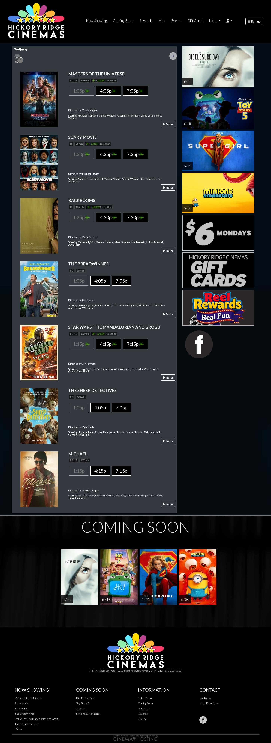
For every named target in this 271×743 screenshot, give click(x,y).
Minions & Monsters (88, 713)
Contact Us (205, 698)
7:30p (135, 217)
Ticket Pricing (145, 698)
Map (161, 21)
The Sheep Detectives (27, 724)
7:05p (135, 91)
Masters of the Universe (28, 698)
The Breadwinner (24, 713)
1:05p (81, 91)
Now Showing (96, 21)
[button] (229, 21)
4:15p (108, 344)
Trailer (168, 124)
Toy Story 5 (82, 703)
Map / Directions (208, 703)
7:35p (135, 154)
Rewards (145, 21)
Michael (19, 729)
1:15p (81, 344)
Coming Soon (123, 21)
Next (173, 56)
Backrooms (21, 708)
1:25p (81, 217)
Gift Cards (195, 21)
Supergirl (81, 708)
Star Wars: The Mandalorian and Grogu (37, 718)
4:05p (108, 91)
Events (176, 21)
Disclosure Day (85, 698)
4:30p (108, 217)
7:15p (135, 344)
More (213, 21)
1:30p (81, 154)
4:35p (108, 154)
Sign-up (254, 21)
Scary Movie (21, 703)
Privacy (142, 718)
